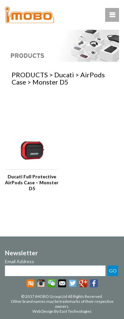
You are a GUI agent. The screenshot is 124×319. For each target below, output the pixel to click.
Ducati (64, 75)
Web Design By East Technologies (62, 311)
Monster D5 (50, 82)
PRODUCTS (30, 75)
